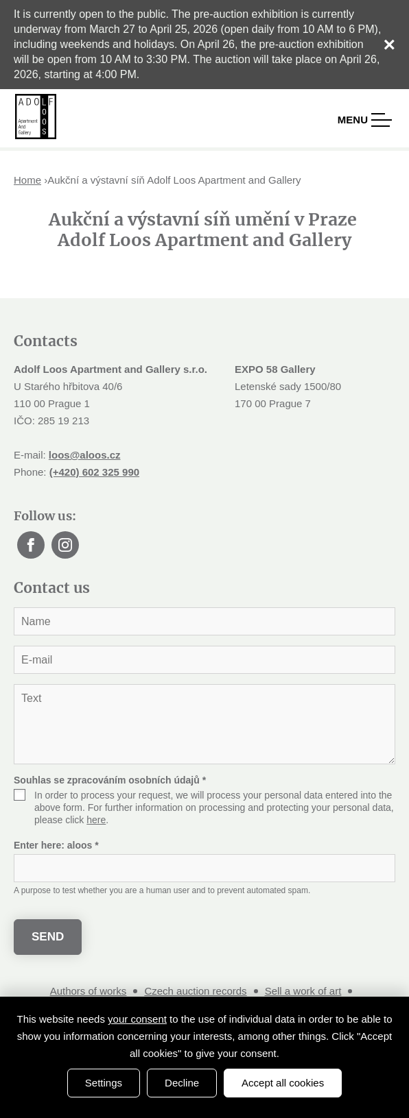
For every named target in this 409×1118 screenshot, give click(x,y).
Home (27, 180)
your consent (137, 1019)
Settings (103, 1083)
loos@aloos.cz (85, 455)
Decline (182, 1083)
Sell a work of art (303, 991)
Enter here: (56, 845)
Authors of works (88, 991)
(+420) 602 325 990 (94, 472)
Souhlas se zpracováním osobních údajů (110, 780)
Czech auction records (195, 991)
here (96, 819)
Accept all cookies (283, 1083)
